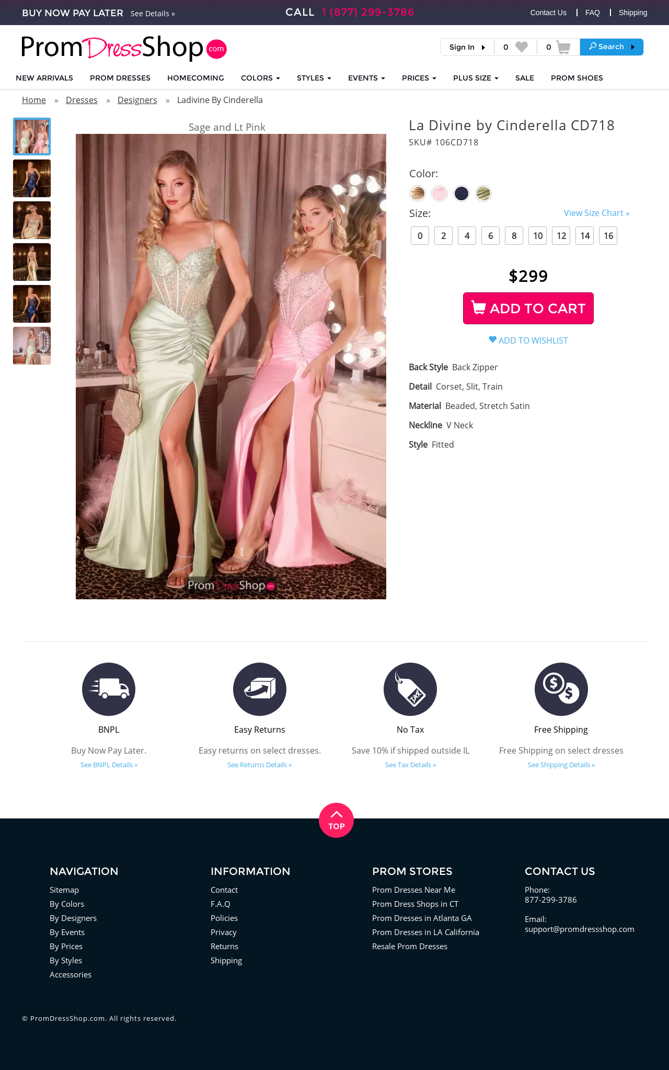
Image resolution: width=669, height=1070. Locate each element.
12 (561, 236)
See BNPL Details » (108, 764)
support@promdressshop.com (580, 929)
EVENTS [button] (366, 78)
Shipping (633, 12)
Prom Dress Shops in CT (415, 903)
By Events (67, 932)
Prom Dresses (120, 78)
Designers (137, 100)
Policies (224, 918)
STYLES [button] (314, 78)
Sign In (462, 47)
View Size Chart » (597, 213)
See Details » (153, 13)
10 (538, 236)
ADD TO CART (528, 308)
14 (585, 236)
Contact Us (548, 12)
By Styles (66, 960)
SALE (524, 78)
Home (34, 100)
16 (608, 236)
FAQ (592, 12)
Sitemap (64, 889)
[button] (612, 46)
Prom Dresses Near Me (413, 889)
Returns (224, 946)
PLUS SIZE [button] (476, 78)
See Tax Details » (410, 764)
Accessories (70, 974)
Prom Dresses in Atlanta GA (422, 918)
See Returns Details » (259, 764)
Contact (224, 889)
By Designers (73, 918)
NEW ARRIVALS (44, 78)
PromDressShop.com (67, 1018)
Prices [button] (419, 78)
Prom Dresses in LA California (425, 932)
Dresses (82, 100)
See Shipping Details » (561, 764)
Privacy (224, 932)
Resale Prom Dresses (409, 946)
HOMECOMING (195, 78)
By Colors (67, 903)
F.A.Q (220, 903)
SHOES (577, 78)
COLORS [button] (260, 78)
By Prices (66, 946)
